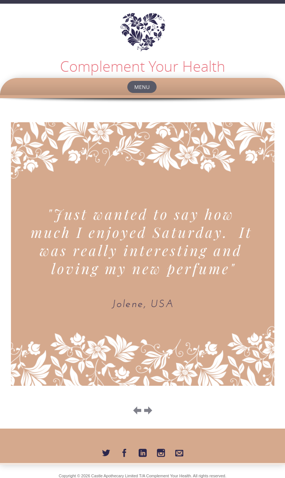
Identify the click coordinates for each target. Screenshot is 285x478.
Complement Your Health (142, 66)
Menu (142, 86)
